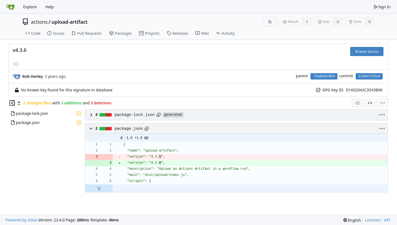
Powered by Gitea (21, 220)
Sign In (382, 6)
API (387, 220)
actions (39, 22)
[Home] (10, 7)
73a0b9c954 (324, 76)
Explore (30, 6)
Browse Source (366, 51)
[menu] (382, 103)
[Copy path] (158, 115)
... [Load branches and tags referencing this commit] (16, 63)
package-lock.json (135, 115)
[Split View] (370, 103)
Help (49, 6)
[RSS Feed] (270, 21)
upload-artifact (70, 22)
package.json (129, 128)
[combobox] (357, 103)
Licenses (372, 220)
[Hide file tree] (12, 103)
